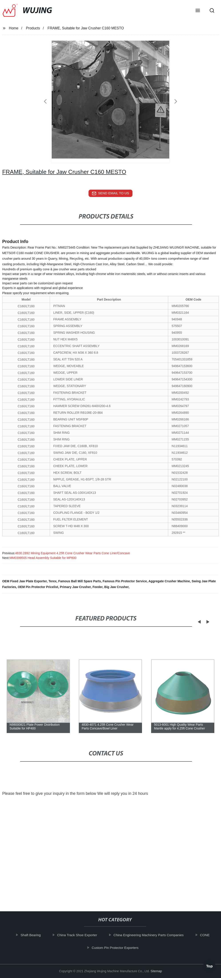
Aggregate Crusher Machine (169, 581)
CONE (210, 935)
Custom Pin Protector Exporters (120, 947)
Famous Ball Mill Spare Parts (79, 581)
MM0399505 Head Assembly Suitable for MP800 (43, 558)
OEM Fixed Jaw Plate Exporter (24, 581)
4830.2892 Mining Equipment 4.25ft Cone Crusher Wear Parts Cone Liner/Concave (72, 553)
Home (13, 28)
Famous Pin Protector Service (125, 581)
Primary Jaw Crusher (75, 587)
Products (33, 28)
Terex (52, 581)
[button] (197, 11)
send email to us (110, 193)
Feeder (98, 587)
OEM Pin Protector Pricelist (38, 587)
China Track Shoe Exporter (82, 935)
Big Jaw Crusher (116, 587)
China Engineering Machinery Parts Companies (153, 935)
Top (209, 965)
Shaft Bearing (36, 935)
